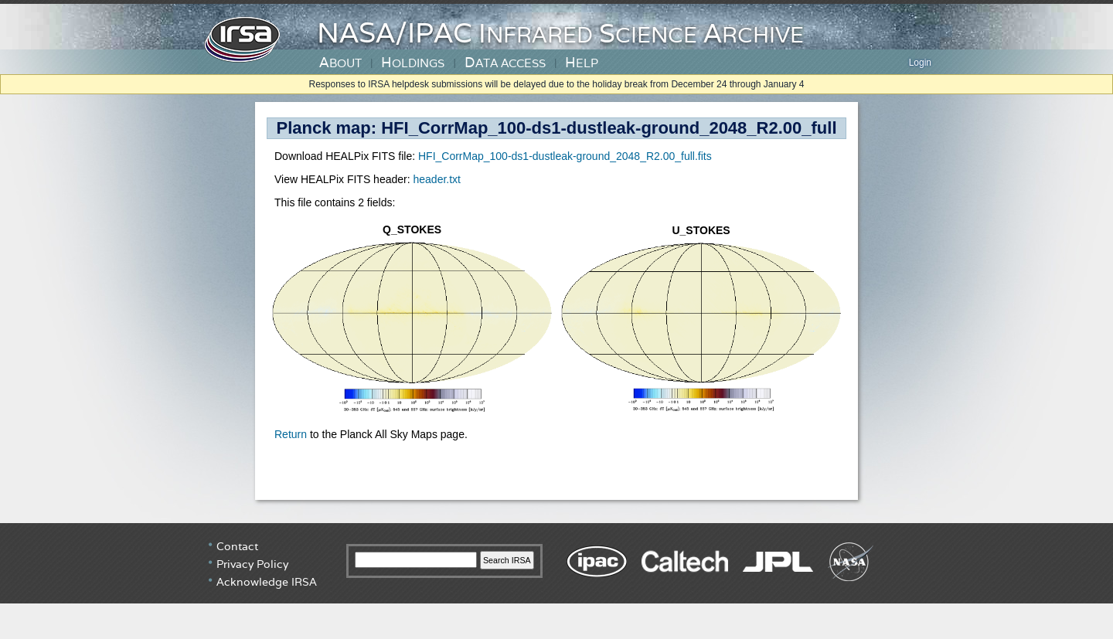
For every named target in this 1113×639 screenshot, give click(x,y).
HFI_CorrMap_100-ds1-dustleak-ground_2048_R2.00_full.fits (565, 156)
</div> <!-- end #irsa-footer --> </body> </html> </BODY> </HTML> (556, 581)
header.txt (437, 179)
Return (290, 434)
